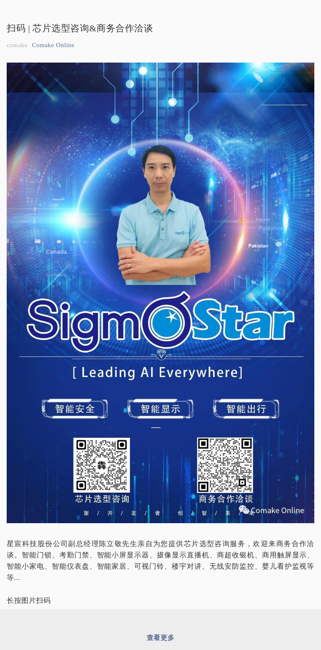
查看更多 (160, 637)
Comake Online (53, 45)
